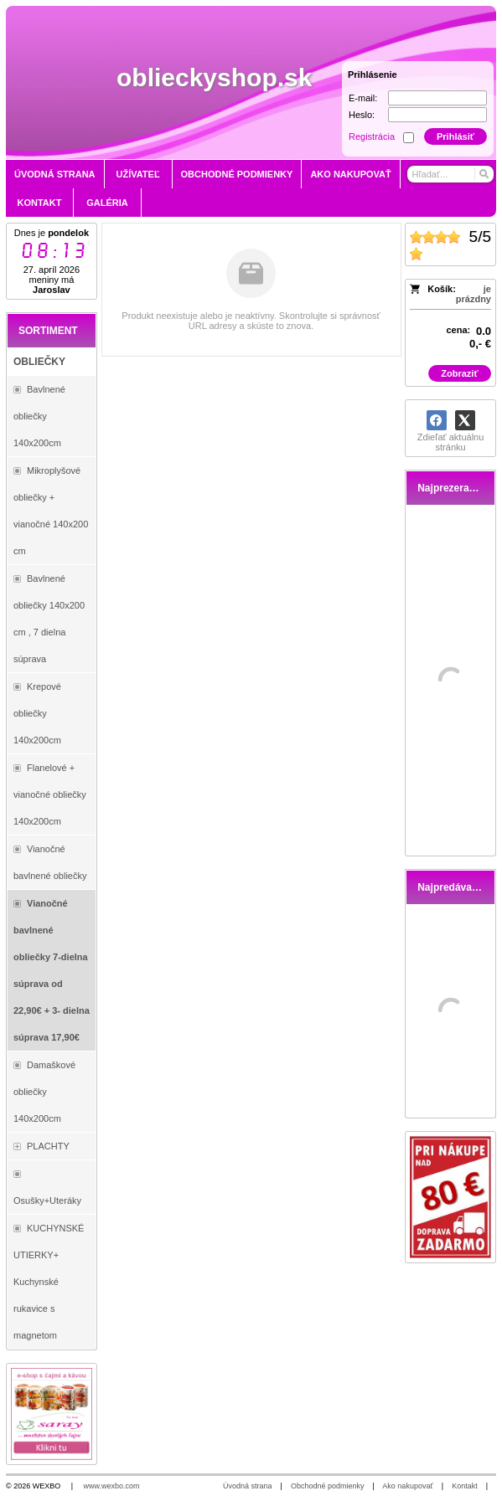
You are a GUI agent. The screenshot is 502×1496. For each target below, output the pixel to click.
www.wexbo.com (112, 1486)
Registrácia (372, 136)
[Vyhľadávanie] (450, 174)
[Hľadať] (483, 174)
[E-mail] (437, 97)
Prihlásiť (455, 136)
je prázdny (473, 294)
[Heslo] (437, 114)
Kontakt (465, 1486)
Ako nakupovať (407, 1486)
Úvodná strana (247, 1486)
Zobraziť (459, 373)
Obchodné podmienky (328, 1486)
